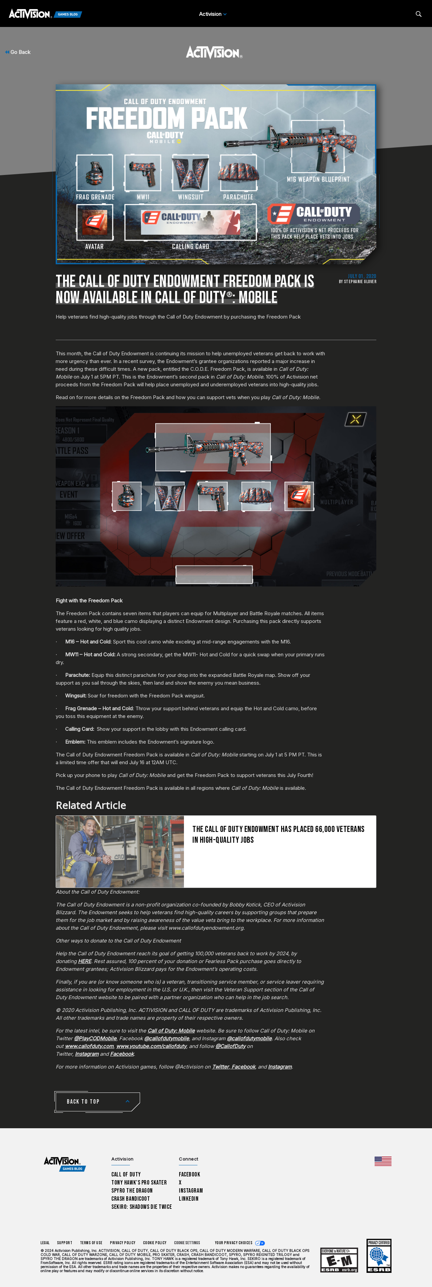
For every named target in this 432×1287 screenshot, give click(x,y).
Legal (45, 1243)
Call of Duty (126, 1174)
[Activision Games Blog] (45, 14)
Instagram (87, 1054)
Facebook (122, 1054)
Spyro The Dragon (132, 1190)
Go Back (17, 52)
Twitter (220, 1067)
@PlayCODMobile (95, 1038)
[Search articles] (418, 14)
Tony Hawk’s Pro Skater (139, 1182)
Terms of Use (91, 1243)
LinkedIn (189, 1198)
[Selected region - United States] (383, 1161)
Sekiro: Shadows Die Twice (141, 1206)
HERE (84, 961)
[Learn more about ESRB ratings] (339, 1260)
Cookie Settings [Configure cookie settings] (187, 1243)
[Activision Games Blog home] (65, 1164)
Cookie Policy (155, 1243)
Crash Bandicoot (130, 1198)
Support (65, 1243)
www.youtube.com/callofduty (151, 1046)
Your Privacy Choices (234, 1243)
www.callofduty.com (89, 1046)
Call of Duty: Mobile (171, 1030)
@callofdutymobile (166, 1038)
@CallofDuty (230, 1046)
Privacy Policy (123, 1243)
